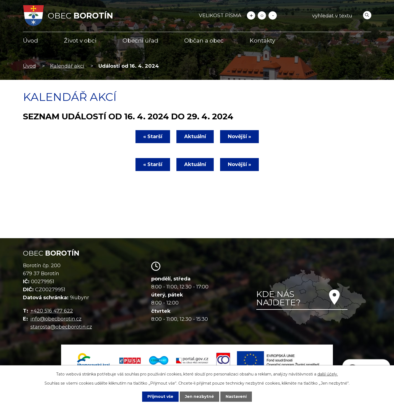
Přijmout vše (160, 396)
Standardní (262, 15)
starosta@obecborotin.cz (61, 327)
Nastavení (236, 396)
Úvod (30, 40)
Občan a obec (204, 40)
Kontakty (262, 40)
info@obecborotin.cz (56, 319)
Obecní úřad (140, 40)
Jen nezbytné (199, 396)
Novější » (239, 136)
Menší (272, 15)
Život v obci (80, 40)
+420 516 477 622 (51, 311)
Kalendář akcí (67, 66)
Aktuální (195, 136)
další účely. (327, 374)
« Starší (152, 136)
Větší (251, 15)
